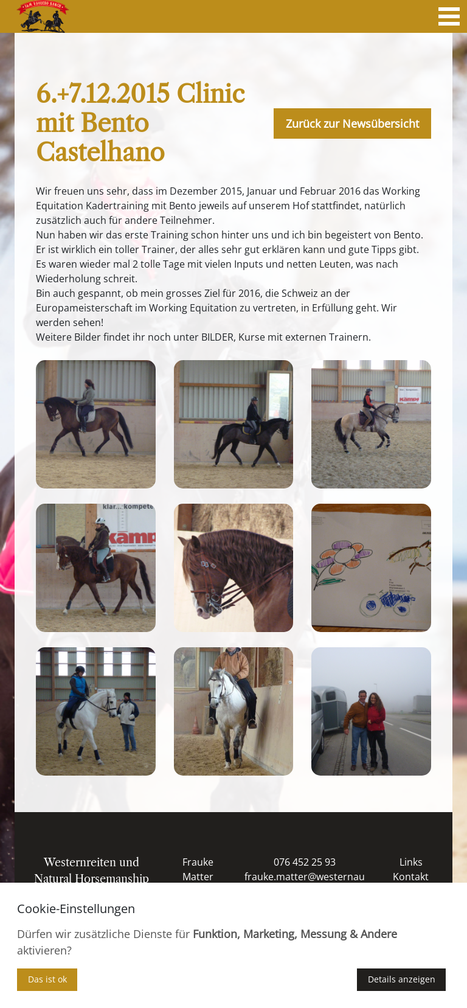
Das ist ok (47, 979)
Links (411, 862)
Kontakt (411, 876)
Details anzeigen (401, 979)
